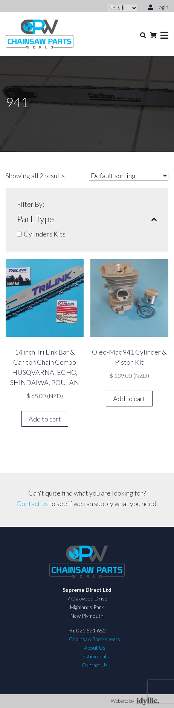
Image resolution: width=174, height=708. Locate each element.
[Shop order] (128, 175)
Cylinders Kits (45, 234)
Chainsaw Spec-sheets (94, 639)
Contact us (32, 503)
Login (158, 6)
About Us (94, 647)
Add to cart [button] (45, 419)
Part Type (87, 218)
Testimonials (94, 656)
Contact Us (95, 665)
